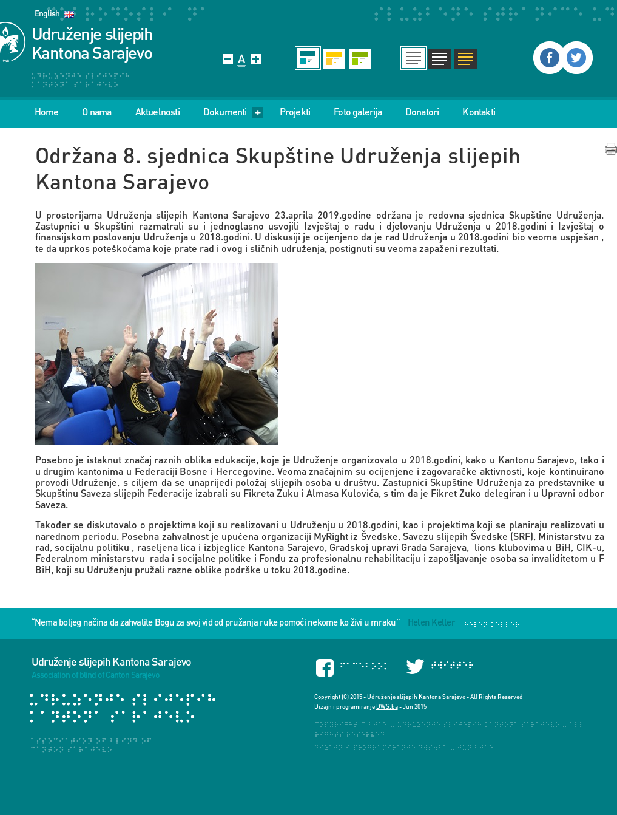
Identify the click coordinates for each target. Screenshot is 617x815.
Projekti (295, 112)
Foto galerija (358, 112)
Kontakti (478, 112)
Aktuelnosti (157, 112)
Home (47, 112)
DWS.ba (387, 706)
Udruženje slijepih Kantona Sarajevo (92, 43)
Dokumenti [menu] (233, 112)
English (47, 13)
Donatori (422, 112)
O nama (96, 112)
